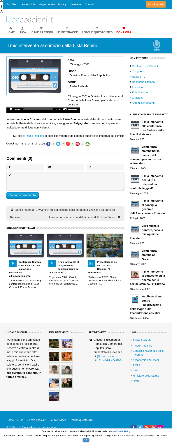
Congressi (138, 71)
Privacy (62, 4)
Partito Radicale (142, 345)
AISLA (137, 365)
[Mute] (65, 109)
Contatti (89, 4)
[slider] (38, 109)
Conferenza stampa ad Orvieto (149, 255)
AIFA (136, 370)
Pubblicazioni (140, 92)
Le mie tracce (58, 419)
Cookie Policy (122, 431)
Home (10, 419)
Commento (9, 175)
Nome (9, 167)
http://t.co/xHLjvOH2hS (108, 360)
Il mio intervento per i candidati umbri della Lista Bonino (84, 217)
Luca (20, 419)
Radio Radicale (35, 135)
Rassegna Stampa (143, 81)
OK (86, 440)
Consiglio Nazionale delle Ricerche (148, 352)
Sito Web (90, 167)
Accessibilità (28, 4)
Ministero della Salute (146, 375)
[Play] (11, 109)
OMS (136, 380)
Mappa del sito (47, 4)
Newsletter (76, 4)
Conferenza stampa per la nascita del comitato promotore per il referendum (147, 155)
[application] (43, 110)
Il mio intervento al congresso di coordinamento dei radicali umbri (63, 267)
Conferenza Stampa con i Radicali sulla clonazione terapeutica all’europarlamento (25, 269)
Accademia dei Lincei (146, 359)
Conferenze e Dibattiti (145, 66)
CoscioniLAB (156, 4)
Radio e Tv (138, 76)
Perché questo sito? (82, 419)
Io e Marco (138, 87)
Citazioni (137, 97)
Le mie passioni (36, 419)
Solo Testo (12, 4)
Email (49, 167)
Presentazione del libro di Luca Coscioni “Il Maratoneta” (102, 267)
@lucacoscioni (105, 356)
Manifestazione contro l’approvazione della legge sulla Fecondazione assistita (146, 305)
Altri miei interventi (143, 102)
